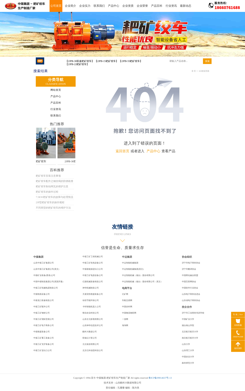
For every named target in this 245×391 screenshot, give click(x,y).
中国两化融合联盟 (190, 275)
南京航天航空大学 (190, 338)
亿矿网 (125, 294)
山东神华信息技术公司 (92, 325)
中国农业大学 (188, 356)
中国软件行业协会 (190, 288)
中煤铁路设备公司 (41, 294)
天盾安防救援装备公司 (92, 294)
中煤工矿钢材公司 (41, 313)
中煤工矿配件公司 (41, 306)
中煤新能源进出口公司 (92, 269)
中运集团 (127, 257)
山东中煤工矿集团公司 (43, 263)
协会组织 (187, 257)
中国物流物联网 (129, 313)
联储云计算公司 (89, 338)
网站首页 (55, 90)
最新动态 (185, 5)
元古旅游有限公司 (90, 344)
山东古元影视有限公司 (92, 319)
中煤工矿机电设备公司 (92, 263)
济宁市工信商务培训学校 (193, 313)
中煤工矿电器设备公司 (92, 275)
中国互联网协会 (189, 281)
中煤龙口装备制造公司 (43, 300)
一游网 (125, 319)
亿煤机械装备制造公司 (92, 281)
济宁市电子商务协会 (191, 263)
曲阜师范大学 (188, 363)
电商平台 (127, 288)
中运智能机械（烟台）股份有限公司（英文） (142, 281)
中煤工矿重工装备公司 (43, 338)
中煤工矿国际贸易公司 (43, 319)
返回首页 (122, 151)
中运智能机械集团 (130, 263)
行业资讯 (171, 5)
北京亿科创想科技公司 (92, 350)
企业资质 (128, 5)
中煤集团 (38, 257)
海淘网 (125, 325)
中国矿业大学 (188, 319)
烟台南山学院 (188, 325)
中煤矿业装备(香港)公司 (44, 275)
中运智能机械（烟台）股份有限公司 (138, 275)
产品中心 (113, 5)
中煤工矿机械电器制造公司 (45, 288)
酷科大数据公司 (89, 331)
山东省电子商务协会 (191, 300)
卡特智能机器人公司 (91, 306)
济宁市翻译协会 (189, 269)
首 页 (194, 71)
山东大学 (186, 344)
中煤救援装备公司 (41, 331)
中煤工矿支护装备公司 (43, 344)
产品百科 (156, 5)
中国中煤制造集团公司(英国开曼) (48, 281)
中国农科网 (127, 306)
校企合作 (187, 307)
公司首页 (56, 5)
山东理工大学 (188, 350)
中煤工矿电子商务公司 (43, 325)
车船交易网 (127, 300)
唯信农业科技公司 (90, 313)
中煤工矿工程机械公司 (92, 256)
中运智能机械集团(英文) (133, 269)
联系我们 (99, 5)
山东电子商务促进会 (191, 294)
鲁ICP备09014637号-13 (160, 378)
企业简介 (70, 5)
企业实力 (84, 5)
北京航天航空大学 (190, 331)
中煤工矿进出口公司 (42, 350)
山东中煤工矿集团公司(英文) (46, 269)
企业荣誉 (142, 5)
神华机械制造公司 (90, 288)
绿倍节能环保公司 (90, 300)
